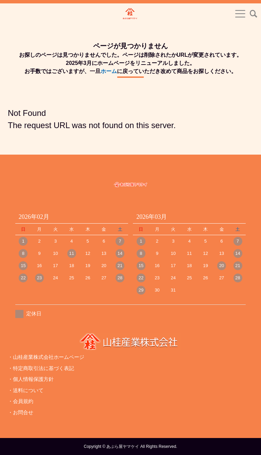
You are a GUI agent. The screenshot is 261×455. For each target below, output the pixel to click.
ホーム (109, 71)
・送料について (26, 390)
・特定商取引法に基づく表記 (41, 368)
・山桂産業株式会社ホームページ (46, 357)
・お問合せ (20, 412)
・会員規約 (20, 401)
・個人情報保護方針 (31, 379)
